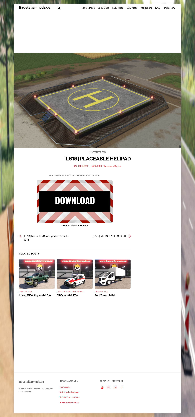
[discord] (109, 387)
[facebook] (122, 387)
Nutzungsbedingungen (69, 392)
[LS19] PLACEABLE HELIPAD (97, 159)
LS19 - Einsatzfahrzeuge (72, 292)
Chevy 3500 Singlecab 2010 (35, 295)
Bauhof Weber (81, 166)
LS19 (94, 166)
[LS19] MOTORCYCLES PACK (109, 236)
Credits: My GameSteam (75, 225)
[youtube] (102, 387)
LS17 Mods (131, 8)
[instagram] (115, 387)
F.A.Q (157, 8)
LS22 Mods (103, 8)
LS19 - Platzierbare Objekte (109, 166)
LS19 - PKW (28, 292)
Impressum (169, 8)
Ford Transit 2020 (105, 295)
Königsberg (146, 8)
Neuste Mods (88, 8)
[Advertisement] (97, 32)
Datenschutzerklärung (69, 397)
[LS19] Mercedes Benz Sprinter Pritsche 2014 (46, 238)
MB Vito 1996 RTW (67, 295)
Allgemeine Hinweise (69, 402)
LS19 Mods (117, 8)
